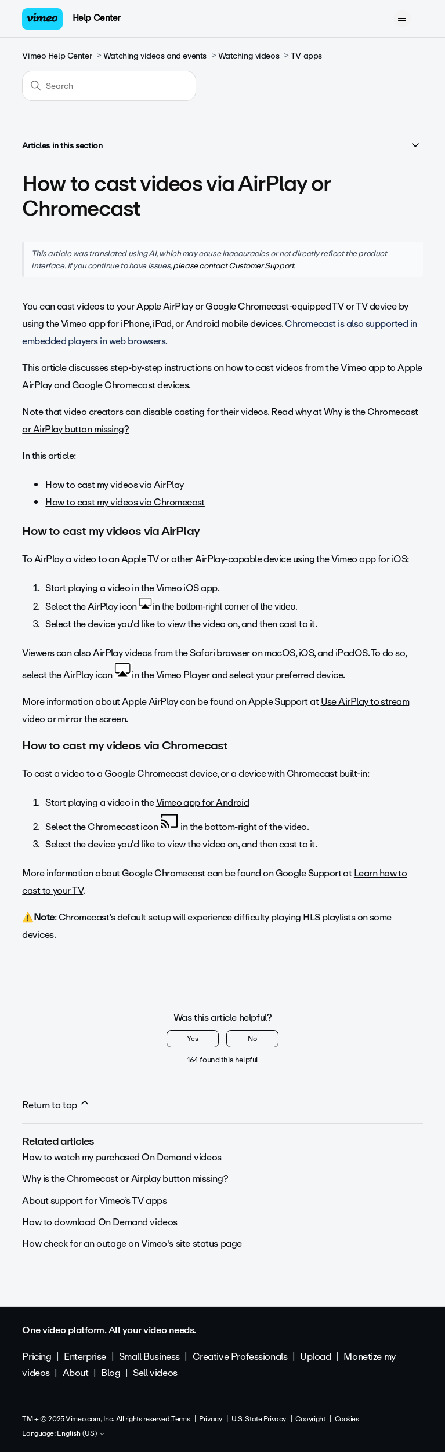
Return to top (56, 1105)
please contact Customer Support (233, 265)
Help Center (97, 18)
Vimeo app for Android (202, 802)
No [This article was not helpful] (252, 1039)
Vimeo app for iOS (369, 559)
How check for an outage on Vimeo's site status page (132, 1243)
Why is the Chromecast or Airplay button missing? (125, 1179)
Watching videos (249, 56)
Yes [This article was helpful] (192, 1039)
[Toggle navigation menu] (402, 18)
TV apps (306, 56)
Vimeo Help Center (57, 56)
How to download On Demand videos (100, 1222)
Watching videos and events (155, 56)
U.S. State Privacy (258, 1419)
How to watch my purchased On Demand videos (121, 1157)
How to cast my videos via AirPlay (114, 485)
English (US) (81, 1434)
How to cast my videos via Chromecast (125, 502)
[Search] (109, 85)
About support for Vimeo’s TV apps (94, 1201)
